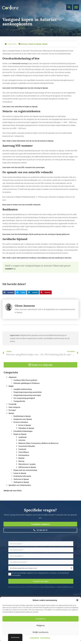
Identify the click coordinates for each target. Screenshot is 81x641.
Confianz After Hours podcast (25, 385)
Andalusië (22, 442)
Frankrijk (12, 409)
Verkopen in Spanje (21, 487)
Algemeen (13, 382)
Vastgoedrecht (19, 406)
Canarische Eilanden (26, 451)
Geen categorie (14, 412)
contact (8, 268)
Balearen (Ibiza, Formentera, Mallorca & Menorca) (38, 448)
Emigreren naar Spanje (23, 424)
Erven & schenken (21, 427)
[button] (77, 600)
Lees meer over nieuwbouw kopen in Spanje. (20, 106)
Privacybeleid (45, 638)
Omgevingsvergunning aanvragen (27, 400)
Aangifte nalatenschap (23, 394)
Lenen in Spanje (20, 478)
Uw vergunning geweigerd (24, 403)
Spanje (44, 44)
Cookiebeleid (34, 638)
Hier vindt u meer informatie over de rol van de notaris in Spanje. (28, 141)
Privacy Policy (56, 587)
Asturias (24, 44)
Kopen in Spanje (34, 44)
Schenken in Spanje (26, 433)
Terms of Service (70, 587)
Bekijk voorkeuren (40, 632)
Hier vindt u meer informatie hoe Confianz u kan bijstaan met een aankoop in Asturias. (37, 258)
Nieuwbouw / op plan (27, 469)
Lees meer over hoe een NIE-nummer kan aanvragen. (23, 167)
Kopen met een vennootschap (25, 475)
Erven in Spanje (24, 430)
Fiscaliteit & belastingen (23, 436)
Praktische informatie (22, 481)
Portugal (12, 415)
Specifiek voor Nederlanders (20, 490)
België (11, 391)
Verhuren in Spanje (21, 484)
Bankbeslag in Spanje (22, 421)
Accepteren (41, 618)
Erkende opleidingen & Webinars (27, 388)
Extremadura (23, 460)
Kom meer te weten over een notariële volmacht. (21, 204)
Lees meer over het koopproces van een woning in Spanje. (25, 88)
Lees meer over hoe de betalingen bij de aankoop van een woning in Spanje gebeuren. (36, 234)
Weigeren (40, 625)
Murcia (21, 466)
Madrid (21, 463)
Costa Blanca (23, 457)
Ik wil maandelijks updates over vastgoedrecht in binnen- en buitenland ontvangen (46, 574)
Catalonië (22, 454)
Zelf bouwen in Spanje (27, 472)
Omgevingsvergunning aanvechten (28, 397)
